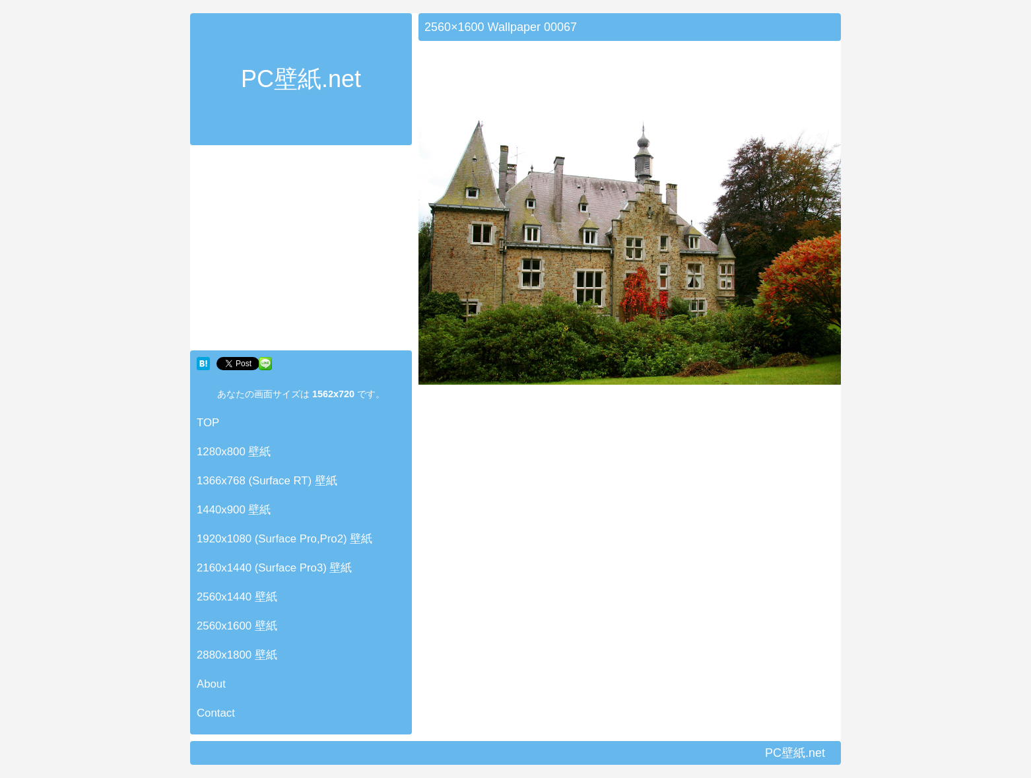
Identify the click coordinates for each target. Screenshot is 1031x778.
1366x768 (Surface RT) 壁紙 (267, 480)
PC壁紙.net (301, 78)
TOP (208, 422)
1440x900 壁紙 (234, 509)
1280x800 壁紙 (234, 451)
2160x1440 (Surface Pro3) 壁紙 (274, 568)
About (211, 684)
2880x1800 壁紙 (237, 655)
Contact (216, 713)
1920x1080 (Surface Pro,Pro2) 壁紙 (284, 539)
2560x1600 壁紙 (237, 626)
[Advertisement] (301, 250)
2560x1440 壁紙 (237, 597)
